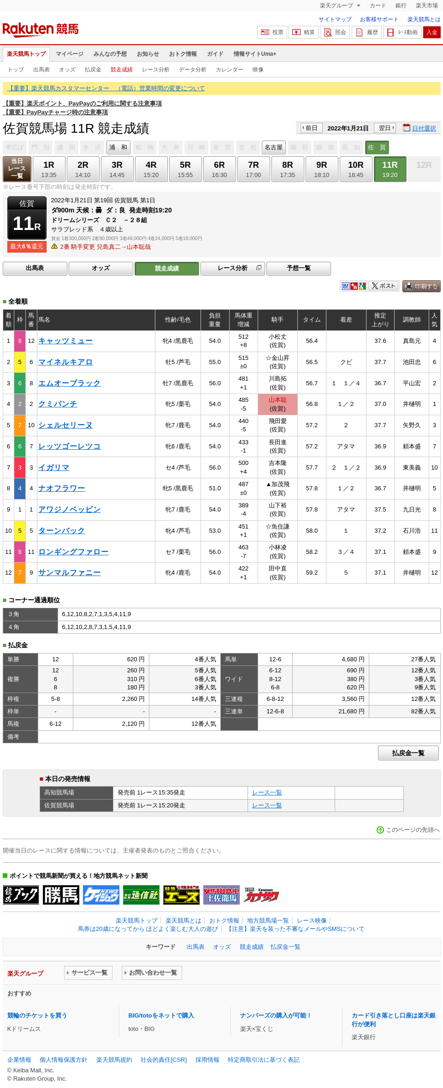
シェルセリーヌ (65, 425)
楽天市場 (427, 5)
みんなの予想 (110, 54)
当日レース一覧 (17, 168)
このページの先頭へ (413, 829)
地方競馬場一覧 (268, 920)
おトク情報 (183, 54)
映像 (258, 69)
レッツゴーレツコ (69, 446)
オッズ (67, 69)
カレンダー (229, 69)
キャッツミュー (65, 341)
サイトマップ (335, 19)
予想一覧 (299, 268)
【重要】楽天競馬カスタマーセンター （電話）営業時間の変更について (106, 88)
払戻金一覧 (408, 753)
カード (378, 5)
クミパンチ (57, 404)
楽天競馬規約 (114, 1059)
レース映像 (312, 920)
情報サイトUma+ (255, 54)
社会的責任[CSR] (164, 1059)
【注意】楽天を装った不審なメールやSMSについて (295, 928)
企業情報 (19, 1059)
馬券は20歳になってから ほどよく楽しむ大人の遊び (148, 928)
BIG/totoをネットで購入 (161, 1015)
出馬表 (41, 69)
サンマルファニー (69, 572)
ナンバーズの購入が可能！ (276, 1015)
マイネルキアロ (65, 362)
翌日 (385, 127)
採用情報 (207, 1059)
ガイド (215, 54)
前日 (312, 127)
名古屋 (274, 147)
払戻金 (93, 69)
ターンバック (61, 531)
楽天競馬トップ (26, 54)
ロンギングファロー (73, 552)
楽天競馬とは (424, 19)
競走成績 (122, 69)
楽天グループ (337, 5)
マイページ (69, 54)
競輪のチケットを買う (37, 1015)
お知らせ (148, 54)
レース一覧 (267, 792)
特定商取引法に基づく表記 (264, 1059)
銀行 (401, 5)
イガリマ (54, 467)
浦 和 (118, 147)
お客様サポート (379, 19)
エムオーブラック (69, 383)
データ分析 (193, 69)
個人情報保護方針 (64, 1059)
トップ (15, 69)
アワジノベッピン (69, 509)
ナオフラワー (61, 488)
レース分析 (156, 69)
